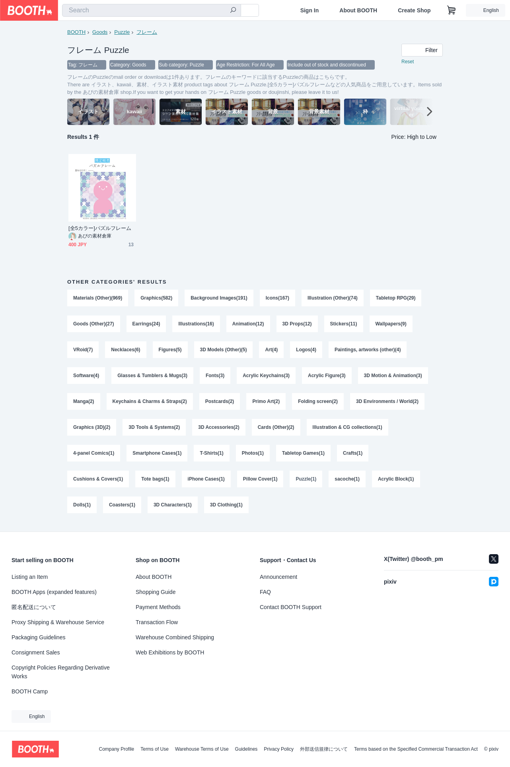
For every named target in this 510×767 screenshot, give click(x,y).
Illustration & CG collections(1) (347, 429)
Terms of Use (154, 749)
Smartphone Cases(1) (156, 456)
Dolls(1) (82, 508)
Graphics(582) (156, 298)
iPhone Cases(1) (206, 482)
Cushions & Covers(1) (98, 482)
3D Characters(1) (173, 508)
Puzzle (122, 32)
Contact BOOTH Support (290, 607)
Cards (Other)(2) (276, 429)
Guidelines (246, 749)
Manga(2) (83, 403)
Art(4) (271, 351)
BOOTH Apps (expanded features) (54, 592)
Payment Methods (158, 607)
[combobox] (151, 10)
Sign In (309, 10)
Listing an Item (30, 577)
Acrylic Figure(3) (327, 377)
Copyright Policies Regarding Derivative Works (61, 671)
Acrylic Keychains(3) (266, 377)
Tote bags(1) (155, 482)
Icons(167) (277, 298)
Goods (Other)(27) (93, 324)
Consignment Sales (36, 652)
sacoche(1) (347, 482)
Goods (99, 32)
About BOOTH (358, 10)
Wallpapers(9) (391, 324)
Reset (407, 62)
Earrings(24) (146, 324)
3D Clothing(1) (226, 508)
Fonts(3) (215, 377)
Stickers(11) (343, 324)
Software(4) (86, 377)
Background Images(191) (219, 298)
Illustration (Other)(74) (333, 298)
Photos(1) (253, 456)
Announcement (278, 577)
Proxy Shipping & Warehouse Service (58, 622)
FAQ (265, 592)
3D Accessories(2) (219, 429)
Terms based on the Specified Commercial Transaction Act (416, 749)
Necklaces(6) (125, 351)
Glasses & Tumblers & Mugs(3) (152, 377)
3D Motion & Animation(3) (393, 377)
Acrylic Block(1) (396, 482)
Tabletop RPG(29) (396, 298)
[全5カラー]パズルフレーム (100, 229)
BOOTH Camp (30, 691)
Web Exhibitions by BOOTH (170, 652)
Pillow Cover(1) (260, 482)
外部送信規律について (324, 749)
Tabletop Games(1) (303, 456)
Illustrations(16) (196, 324)
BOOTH (76, 32)
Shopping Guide (155, 592)
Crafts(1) (353, 456)
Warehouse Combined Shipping (175, 637)
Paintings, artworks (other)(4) (368, 351)
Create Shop (414, 10)
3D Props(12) (297, 324)
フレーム (146, 32)
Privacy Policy (279, 749)
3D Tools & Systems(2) (154, 429)
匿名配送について (34, 607)
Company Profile (116, 749)
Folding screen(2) (318, 403)
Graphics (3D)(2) (91, 429)
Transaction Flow (157, 622)
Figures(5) (170, 351)
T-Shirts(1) (212, 456)
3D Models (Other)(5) (223, 351)
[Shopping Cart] (451, 10)
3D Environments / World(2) (387, 403)
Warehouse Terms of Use (202, 749)
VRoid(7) (83, 351)
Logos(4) (306, 351)
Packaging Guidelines (38, 637)
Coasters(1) (122, 508)
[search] (233, 10)
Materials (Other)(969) (97, 298)
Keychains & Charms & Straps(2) (150, 403)
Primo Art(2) (266, 403)
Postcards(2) (219, 403)
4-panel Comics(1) (93, 456)
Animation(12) (248, 324)
